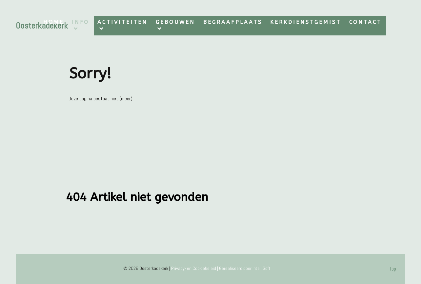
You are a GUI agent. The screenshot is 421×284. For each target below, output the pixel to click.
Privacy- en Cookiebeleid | (195, 268)
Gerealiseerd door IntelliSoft (245, 268)
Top (392, 268)
